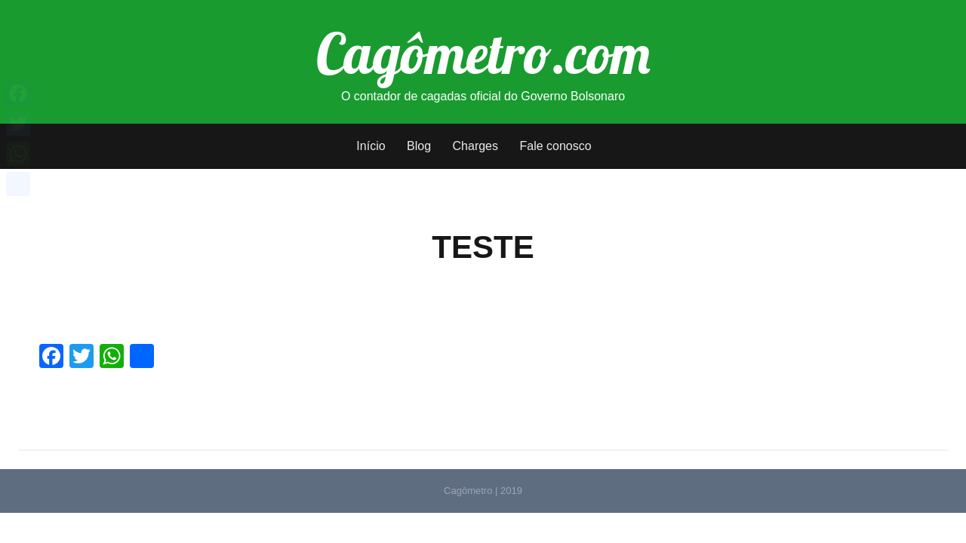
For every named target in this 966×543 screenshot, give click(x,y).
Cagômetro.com (483, 52)
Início (370, 146)
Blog (419, 146)
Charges (475, 146)
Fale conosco (555, 146)
